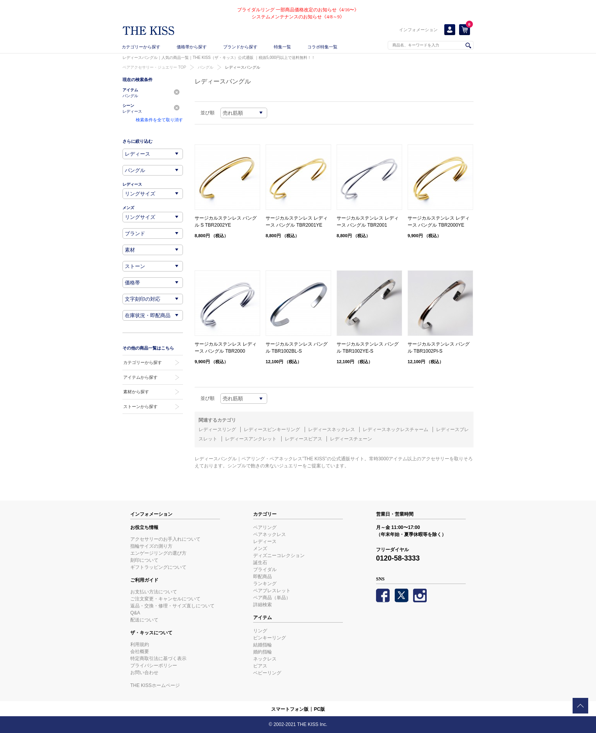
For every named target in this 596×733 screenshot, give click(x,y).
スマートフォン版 (290, 709)
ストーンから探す (140, 406)
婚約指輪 (262, 652)
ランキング (265, 583)
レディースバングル (242, 67)
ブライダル (265, 569)
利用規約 (139, 644)
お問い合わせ (144, 672)
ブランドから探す (240, 46)
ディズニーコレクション (279, 555)
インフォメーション (418, 29)
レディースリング (217, 429)
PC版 (319, 709)
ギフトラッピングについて (158, 567)
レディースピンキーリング (272, 429)
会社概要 (139, 651)
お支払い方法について (153, 592)
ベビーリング (267, 673)
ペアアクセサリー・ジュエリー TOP (154, 67)
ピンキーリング (269, 638)
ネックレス (265, 659)
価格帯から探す (192, 46)
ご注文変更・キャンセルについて (165, 599)
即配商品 (262, 576)
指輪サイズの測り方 (151, 546)
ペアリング (265, 527)
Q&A (135, 613)
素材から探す (136, 391)
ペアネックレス (269, 534)
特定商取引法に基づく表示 (158, 658)
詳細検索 (262, 604)
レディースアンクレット (251, 439)
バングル (205, 67)
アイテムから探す (140, 377)
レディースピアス (303, 439)
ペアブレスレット (272, 590)
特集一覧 (282, 46)
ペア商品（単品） (272, 597)
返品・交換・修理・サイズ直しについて (172, 606)
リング (260, 631)
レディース (265, 541)
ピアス (260, 666)
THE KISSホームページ (155, 685)
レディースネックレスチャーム (395, 429)
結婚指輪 (262, 645)
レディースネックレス (331, 429)
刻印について (144, 560)
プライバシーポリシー (153, 665)
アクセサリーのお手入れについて (165, 539)
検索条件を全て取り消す (159, 119)
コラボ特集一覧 (322, 46)
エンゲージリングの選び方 (158, 553)
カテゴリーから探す (141, 46)
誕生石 (260, 562)
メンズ (260, 548)
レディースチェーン (351, 439)
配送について (144, 620)
